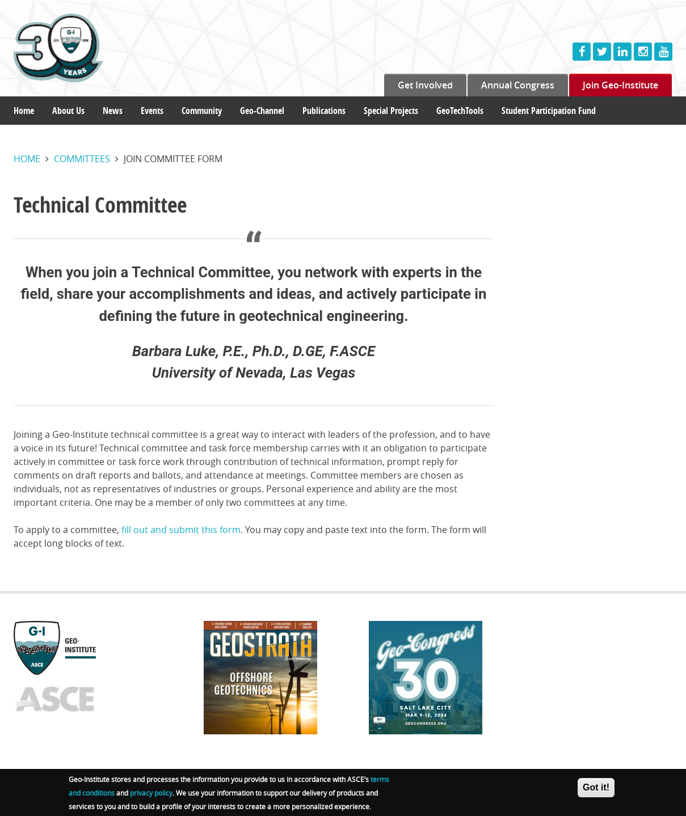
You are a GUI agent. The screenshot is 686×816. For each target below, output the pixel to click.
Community (202, 110)
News (113, 110)
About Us (68, 110)
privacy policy (151, 794)
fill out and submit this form (181, 529)
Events (152, 110)
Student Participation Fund (549, 110)
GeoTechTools (459, 110)
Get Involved (425, 85)
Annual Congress (517, 85)
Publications (324, 110)
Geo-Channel (262, 110)
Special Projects (391, 110)
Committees (82, 159)
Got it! (596, 789)
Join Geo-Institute (620, 85)
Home (24, 110)
